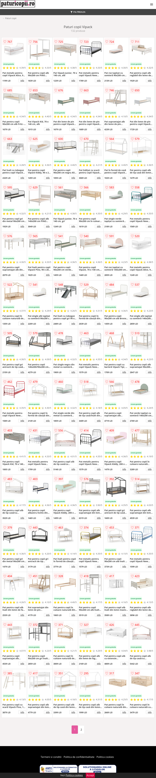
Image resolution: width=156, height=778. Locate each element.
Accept (90, 775)
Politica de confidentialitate (79, 757)
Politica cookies (105, 757)
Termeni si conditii (51, 757)
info (22, 80)
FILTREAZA (78, 12)
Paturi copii (10, 18)
